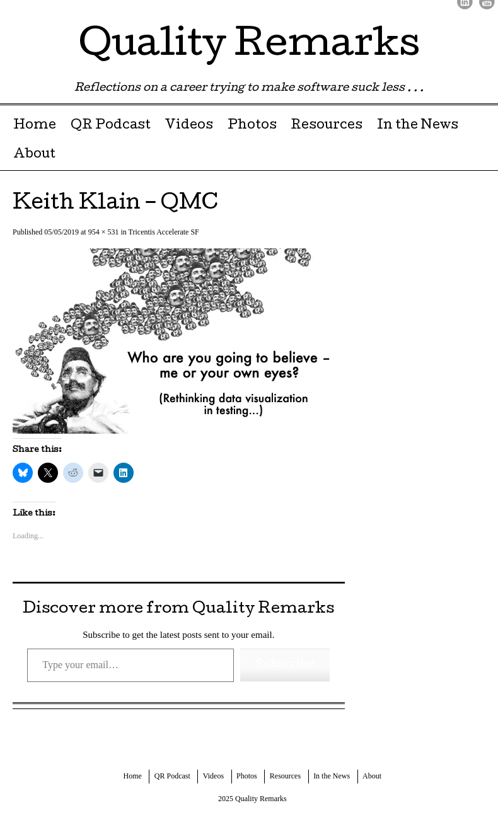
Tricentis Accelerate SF (164, 232)
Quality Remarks (249, 47)
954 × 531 (103, 232)
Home (34, 126)
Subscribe (285, 664)
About (34, 155)
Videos (189, 126)
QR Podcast (111, 126)
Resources (326, 126)
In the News (417, 126)
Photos (252, 126)
